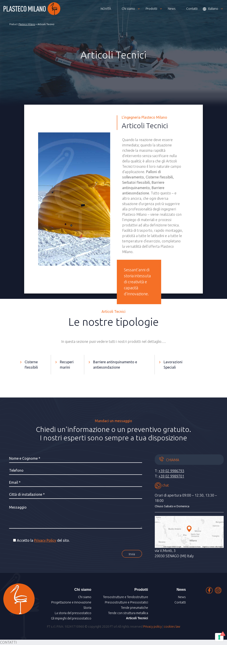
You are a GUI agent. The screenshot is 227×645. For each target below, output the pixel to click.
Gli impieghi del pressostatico (71, 618)
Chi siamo (84, 597)
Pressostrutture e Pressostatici (126, 602)
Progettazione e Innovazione (71, 602)
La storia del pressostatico (73, 613)
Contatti (180, 602)
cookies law (172, 626)
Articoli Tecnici (137, 618)
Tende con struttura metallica (128, 613)
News (182, 597)
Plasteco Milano (26, 24)
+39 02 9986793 (171, 471)
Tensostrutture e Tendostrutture (125, 597)
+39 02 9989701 (171, 476)
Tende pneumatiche (134, 607)
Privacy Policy (45, 540)
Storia (87, 607)
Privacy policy (152, 626)
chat (162, 485)
